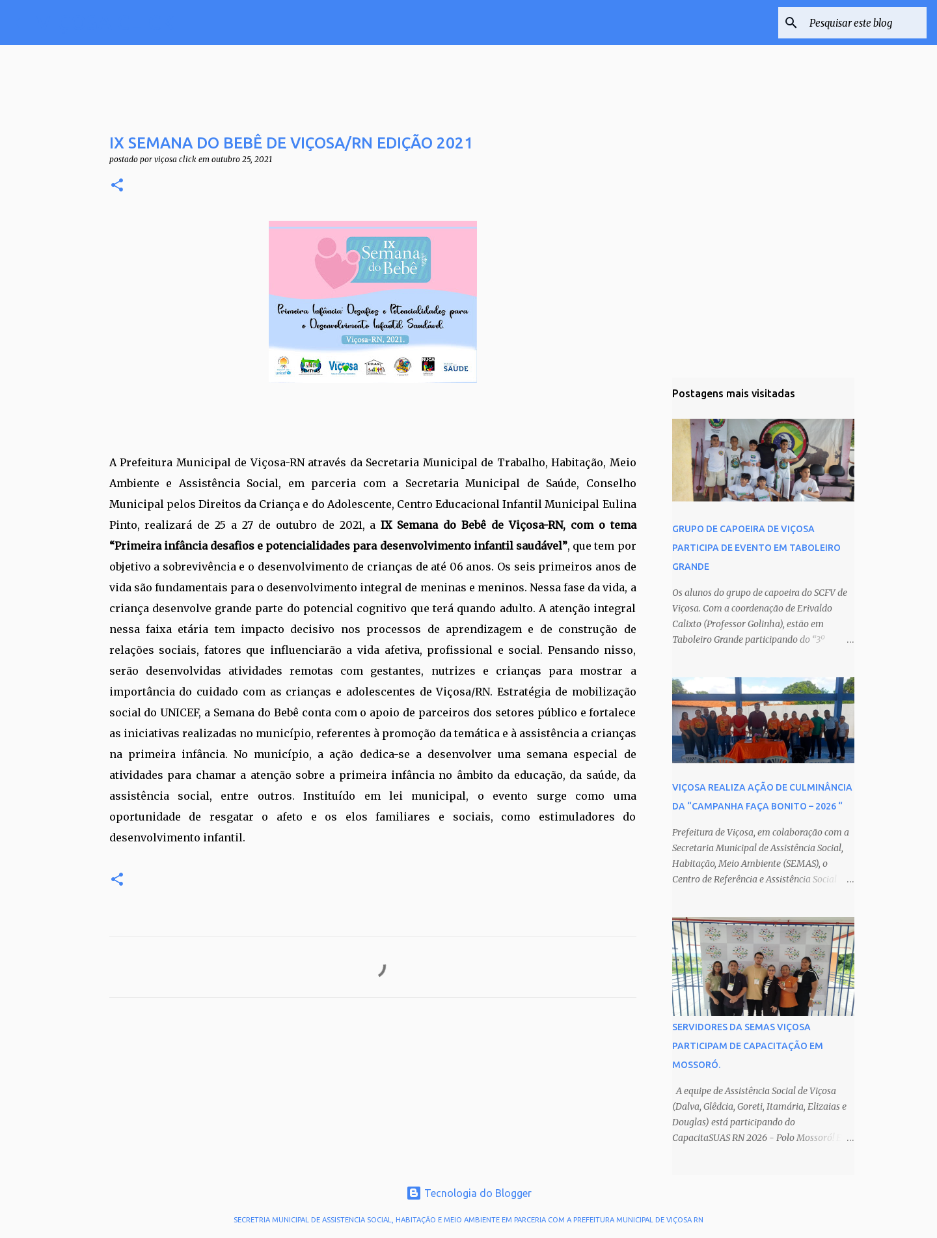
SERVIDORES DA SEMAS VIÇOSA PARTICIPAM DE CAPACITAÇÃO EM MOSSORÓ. (747, 1046)
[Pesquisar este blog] (858, 22)
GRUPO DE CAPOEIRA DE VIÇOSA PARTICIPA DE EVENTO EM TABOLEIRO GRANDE (756, 548)
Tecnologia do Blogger (469, 1193)
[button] (117, 186)
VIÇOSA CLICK (105, 22)
